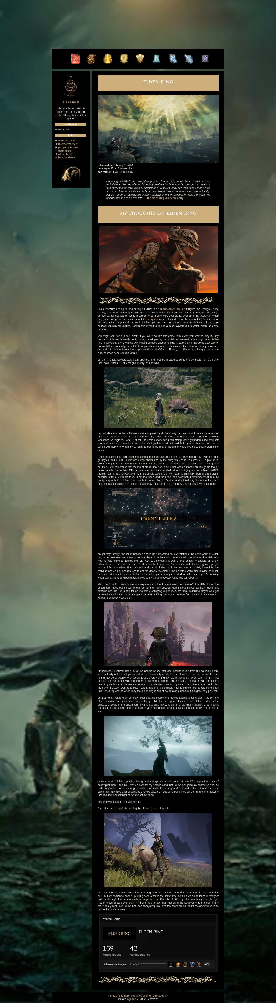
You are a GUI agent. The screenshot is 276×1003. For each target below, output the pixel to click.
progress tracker (68, 147)
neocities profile (141, 995)
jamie (132, 999)
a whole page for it (143, 899)
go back (71, 101)
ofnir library (65, 154)
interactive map (67, 144)
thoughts (63, 129)
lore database (66, 157)
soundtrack (65, 150)
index (113, 995)
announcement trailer (171, 309)
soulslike (213, 339)
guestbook (159, 995)
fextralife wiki (66, 140)
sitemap (124, 995)
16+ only (128, 171)
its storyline (150, 319)
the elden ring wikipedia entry (165, 198)
